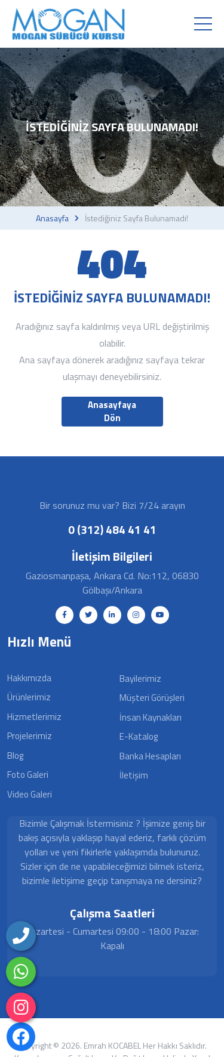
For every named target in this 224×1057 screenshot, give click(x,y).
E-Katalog (138, 736)
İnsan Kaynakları (150, 717)
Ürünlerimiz (29, 697)
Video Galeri (29, 794)
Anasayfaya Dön (112, 411)
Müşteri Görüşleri (152, 697)
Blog (15, 755)
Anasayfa (52, 218)
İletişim (133, 775)
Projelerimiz (29, 736)
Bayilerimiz (140, 678)
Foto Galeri (27, 774)
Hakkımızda (29, 678)
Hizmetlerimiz (34, 717)
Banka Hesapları (150, 756)
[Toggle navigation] (203, 24)
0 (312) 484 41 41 (112, 529)
